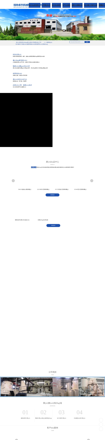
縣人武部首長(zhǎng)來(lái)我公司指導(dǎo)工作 (28, 42)
